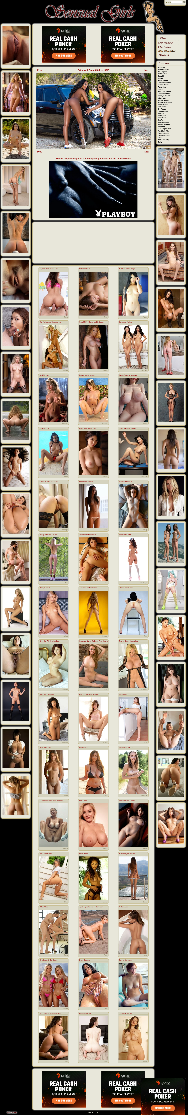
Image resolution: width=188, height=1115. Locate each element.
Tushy (160, 137)
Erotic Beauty (163, 80)
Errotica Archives (164, 82)
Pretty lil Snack (45, 588)
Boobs (105, 370)
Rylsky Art (162, 115)
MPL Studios (162, 107)
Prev (39, 70)
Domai (160, 78)
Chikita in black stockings (49, 481)
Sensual (104, 423)
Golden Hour (83, 747)
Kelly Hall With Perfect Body (50, 641)
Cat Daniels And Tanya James (50, 322)
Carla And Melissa (125, 322)
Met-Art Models (163, 100)
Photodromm (163, 111)
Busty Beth (83, 800)
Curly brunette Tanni (47, 694)
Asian (145, 317)
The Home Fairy (125, 535)
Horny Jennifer (84, 960)
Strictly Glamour (164, 124)
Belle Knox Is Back (86, 481)
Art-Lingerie (162, 72)
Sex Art (160, 120)
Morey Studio (163, 104)
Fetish (105, 1008)
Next (147, 70)
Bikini (66, 476)
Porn (66, 317)
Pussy (145, 530)
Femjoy (160, 89)
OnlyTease (162, 109)
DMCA (90, 1112)
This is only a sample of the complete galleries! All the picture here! (93, 158)
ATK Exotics (162, 74)
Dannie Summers (125, 960)
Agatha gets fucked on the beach (91, 907)
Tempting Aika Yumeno (127, 800)
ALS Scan (161, 67)
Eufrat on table (84, 269)
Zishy (160, 142)
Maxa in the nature (125, 747)
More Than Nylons (165, 102)
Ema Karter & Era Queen (48, 960)
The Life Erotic (163, 133)
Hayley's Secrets (164, 96)
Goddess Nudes (164, 93)
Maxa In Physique (125, 481)
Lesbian (65, 370)
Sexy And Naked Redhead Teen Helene (93, 641)
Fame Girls (162, 87)
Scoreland (162, 118)
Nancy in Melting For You (48, 535)
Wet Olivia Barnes (46, 854)
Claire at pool (44, 428)
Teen (105, 317)
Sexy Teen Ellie (45, 747)
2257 (97, 1112)
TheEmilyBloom (164, 135)
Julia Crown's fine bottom (88, 588)
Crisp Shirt (123, 694)
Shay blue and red (125, 1013)
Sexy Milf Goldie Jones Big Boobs (91, 322)
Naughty (65, 423)
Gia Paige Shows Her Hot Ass (50, 1013)
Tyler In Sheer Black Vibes (128, 641)
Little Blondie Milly (85, 1013)
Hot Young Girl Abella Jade (89, 694)
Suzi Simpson (44, 375)
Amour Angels (163, 69)
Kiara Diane (83, 854)
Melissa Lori (123, 907)
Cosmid (161, 76)
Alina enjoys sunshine (127, 854)
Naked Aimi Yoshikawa (87, 428)
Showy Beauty (163, 122)
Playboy (161, 113)
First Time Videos (164, 91)
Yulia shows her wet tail (87, 535)
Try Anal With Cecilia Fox (48, 269)
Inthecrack (162, 98)
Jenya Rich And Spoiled (127, 428)
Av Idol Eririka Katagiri (127, 269)
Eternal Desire (163, 85)
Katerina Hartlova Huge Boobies (51, 800)
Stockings (64, 530)
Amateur (144, 689)
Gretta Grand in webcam (128, 375)
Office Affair (44, 907)
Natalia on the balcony (87, 375)
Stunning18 (162, 126)
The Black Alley (164, 131)
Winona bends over (126, 588)
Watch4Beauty (163, 140)
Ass (66, 583)
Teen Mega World (164, 129)
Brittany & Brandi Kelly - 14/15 (93, 70)
